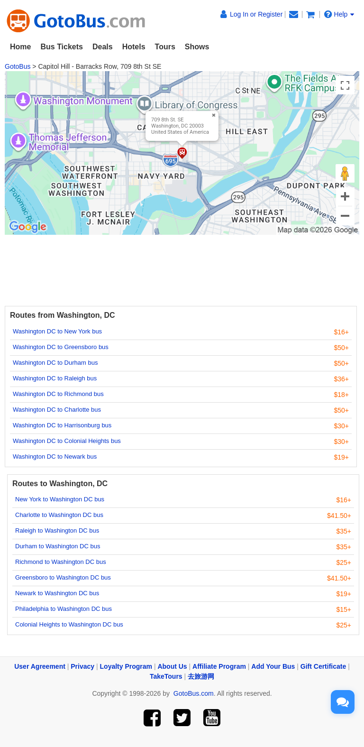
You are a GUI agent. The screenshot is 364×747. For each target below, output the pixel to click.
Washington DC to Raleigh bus (55, 378)
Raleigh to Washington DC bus (57, 530)
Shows (197, 47)
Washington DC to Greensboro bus (61, 346)
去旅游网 (201, 676)
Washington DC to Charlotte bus (57, 409)
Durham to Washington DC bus (57, 546)
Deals (102, 47)
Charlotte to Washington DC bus (59, 514)
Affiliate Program (219, 666)
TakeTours (166, 676)
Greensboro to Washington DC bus (63, 577)
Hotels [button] (134, 47)
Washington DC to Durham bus (55, 362)
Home (20, 47)
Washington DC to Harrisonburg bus (62, 425)
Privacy (82, 666)
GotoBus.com (193, 693)
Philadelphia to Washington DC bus (63, 608)
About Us (172, 666)
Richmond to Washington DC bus (60, 561)
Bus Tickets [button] (61, 47)
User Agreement (39, 666)
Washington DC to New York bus (57, 331)
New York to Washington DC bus (59, 499)
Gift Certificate (323, 666)
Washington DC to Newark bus (55, 456)
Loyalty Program (126, 666)
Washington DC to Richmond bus (58, 393)
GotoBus (17, 66)
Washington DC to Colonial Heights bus (67, 440)
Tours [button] (165, 47)
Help (339, 14)
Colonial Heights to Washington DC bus (69, 624)
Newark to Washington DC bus (57, 593)
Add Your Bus (273, 666)
